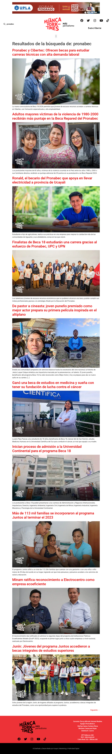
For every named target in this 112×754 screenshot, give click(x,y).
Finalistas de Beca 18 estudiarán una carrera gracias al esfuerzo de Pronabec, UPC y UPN (54, 244)
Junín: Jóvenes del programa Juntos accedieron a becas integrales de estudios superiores (51, 648)
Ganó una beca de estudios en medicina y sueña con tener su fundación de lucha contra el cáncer (53, 385)
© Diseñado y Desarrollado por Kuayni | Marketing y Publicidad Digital (56, 748)
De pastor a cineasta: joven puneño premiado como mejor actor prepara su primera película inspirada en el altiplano (54, 310)
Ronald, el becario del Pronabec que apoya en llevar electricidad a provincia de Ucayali (52, 180)
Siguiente (95, 710)
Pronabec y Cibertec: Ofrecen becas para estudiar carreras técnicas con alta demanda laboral (50, 52)
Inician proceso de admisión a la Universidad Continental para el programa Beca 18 (47, 448)
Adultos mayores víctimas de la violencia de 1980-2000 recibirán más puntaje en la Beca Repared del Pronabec (55, 116)
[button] (56, 36)
